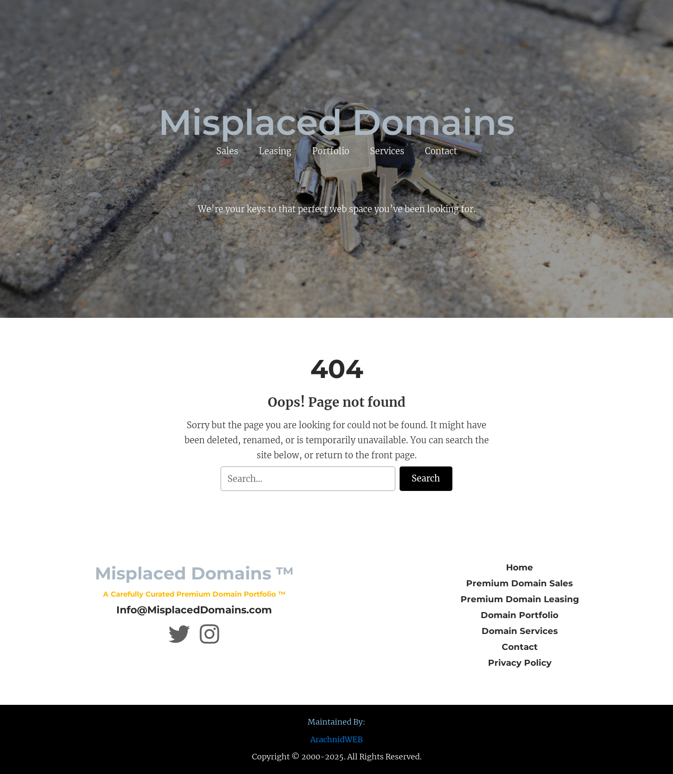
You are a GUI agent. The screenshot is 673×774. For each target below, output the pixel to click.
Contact (520, 647)
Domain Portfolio (519, 615)
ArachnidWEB (336, 739)
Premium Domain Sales (519, 583)
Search (426, 478)
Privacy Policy (520, 663)
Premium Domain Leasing (520, 599)
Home (519, 567)
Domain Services (520, 631)
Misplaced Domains (336, 122)
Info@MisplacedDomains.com (194, 609)
